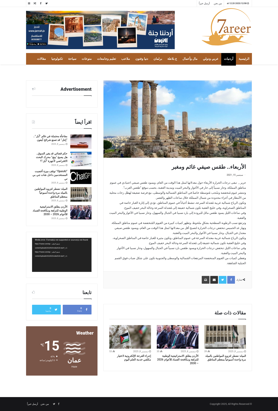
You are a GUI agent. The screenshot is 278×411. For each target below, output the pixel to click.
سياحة (72, 59)
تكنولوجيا (57, 59)
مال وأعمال (189, 59)
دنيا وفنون (141, 59)
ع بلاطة (172, 59)
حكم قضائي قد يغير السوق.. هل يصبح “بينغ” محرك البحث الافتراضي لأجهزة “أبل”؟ (51, 157)
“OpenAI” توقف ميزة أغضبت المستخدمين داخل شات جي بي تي (49, 175)
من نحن (218, 3)
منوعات (87, 59)
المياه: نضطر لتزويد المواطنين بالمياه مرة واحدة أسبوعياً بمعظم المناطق (50, 192)
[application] (62, 255)
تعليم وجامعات (106, 59)
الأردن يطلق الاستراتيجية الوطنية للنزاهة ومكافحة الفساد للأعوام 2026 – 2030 (177, 359)
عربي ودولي (211, 59)
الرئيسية (244, 59)
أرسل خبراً (204, 3)
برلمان (157, 59)
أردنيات (228, 59)
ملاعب (125, 59)
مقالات (41, 59)
